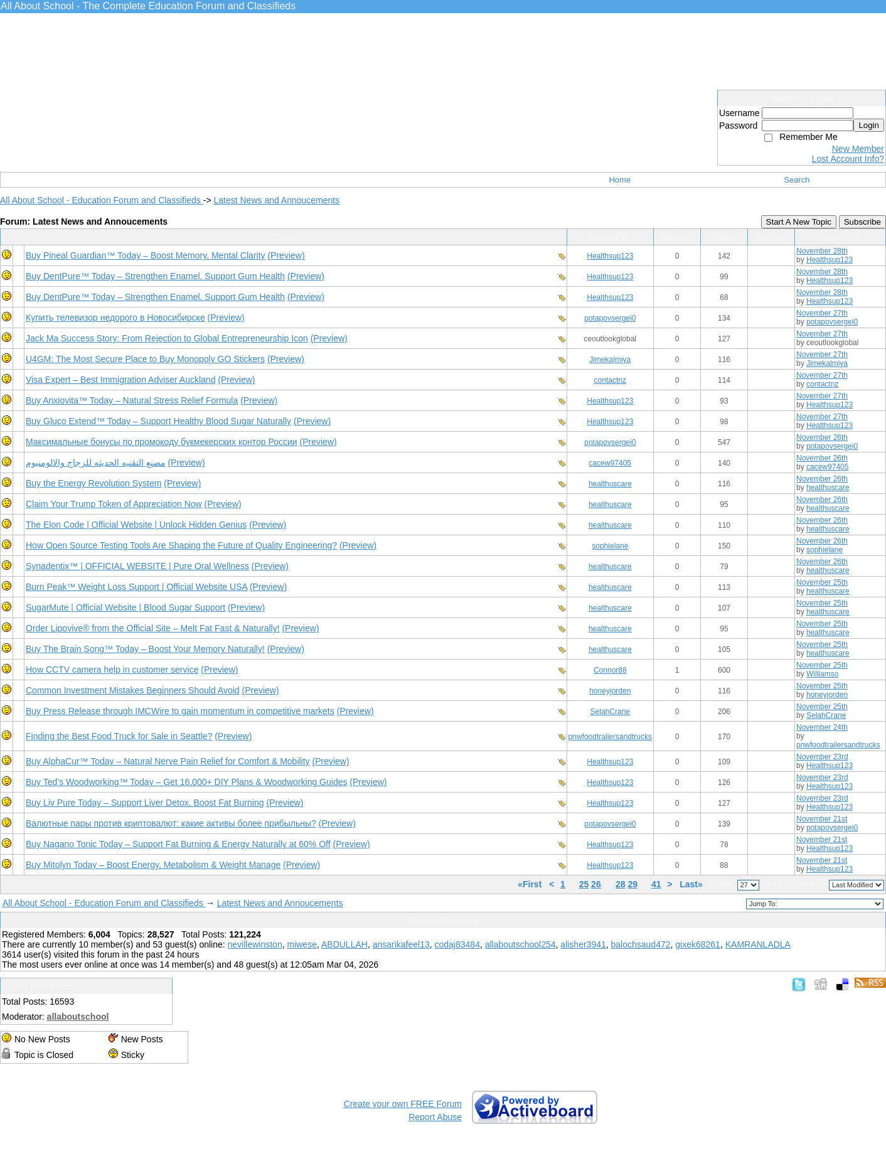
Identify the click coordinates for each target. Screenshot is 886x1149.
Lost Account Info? (848, 159)
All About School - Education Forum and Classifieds (101, 200)
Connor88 (610, 670)
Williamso (822, 674)
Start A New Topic (798, 222)
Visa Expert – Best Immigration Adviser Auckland (120, 380)
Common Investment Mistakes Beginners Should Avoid (133, 690)
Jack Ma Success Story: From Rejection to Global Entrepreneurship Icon (167, 338)
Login (868, 125)
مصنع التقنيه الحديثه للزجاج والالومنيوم (96, 462)
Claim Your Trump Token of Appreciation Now (114, 504)
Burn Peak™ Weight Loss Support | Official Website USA (136, 587)
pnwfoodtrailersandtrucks (610, 736)
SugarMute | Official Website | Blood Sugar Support (125, 607)
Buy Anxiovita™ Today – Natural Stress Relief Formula (132, 400)
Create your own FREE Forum (403, 1104)
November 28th (822, 251)
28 (621, 884)
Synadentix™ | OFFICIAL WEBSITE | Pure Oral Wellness (137, 566)
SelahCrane (610, 711)
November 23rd (822, 756)
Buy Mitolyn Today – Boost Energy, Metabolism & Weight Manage (153, 865)
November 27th (822, 313)
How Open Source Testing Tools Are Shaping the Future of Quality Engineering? (181, 545)
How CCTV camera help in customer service (112, 670)
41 (656, 884)
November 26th (822, 437)
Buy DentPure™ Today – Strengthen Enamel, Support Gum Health (155, 276)
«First (531, 884)
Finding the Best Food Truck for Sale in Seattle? (119, 736)
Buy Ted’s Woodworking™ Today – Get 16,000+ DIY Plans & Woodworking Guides (186, 782)
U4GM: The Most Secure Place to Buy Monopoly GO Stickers (145, 359)
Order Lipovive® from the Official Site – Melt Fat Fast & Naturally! (153, 628)
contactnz (610, 380)
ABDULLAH (344, 944)
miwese (301, 944)
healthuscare (610, 483)
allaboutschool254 (520, 944)
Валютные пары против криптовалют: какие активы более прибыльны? (171, 823)
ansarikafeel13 (401, 944)
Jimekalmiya (610, 359)
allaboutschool (78, 1017)
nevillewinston (255, 944)
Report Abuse (435, 1117)
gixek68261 (697, 944)
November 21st (821, 819)
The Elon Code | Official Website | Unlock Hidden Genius (136, 525)
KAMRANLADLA (758, 944)
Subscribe (862, 222)
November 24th (822, 727)
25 (584, 884)
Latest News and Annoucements (276, 200)
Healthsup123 (610, 256)
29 (633, 884)
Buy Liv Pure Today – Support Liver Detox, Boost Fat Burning (145, 803)
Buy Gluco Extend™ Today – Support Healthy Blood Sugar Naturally (158, 421)
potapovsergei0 (610, 318)
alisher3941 (583, 944)
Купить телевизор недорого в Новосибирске (115, 318)
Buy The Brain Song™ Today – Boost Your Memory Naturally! (145, 649)
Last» (692, 884)
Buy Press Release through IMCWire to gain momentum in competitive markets (180, 711)
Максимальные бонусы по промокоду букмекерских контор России (161, 442)
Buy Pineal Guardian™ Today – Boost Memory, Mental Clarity (145, 255)
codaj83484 (457, 944)
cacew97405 (610, 463)
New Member (858, 149)
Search (796, 179)
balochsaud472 (641, 944)
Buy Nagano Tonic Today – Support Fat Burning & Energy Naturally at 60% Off (178, 844)
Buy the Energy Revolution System (93, 483)
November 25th (822, 582)
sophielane (610, 546)
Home (620, 179)
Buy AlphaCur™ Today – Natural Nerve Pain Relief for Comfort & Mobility (168, 761)
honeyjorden (610, 691)
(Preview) (285, 255)
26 (596, 884)
